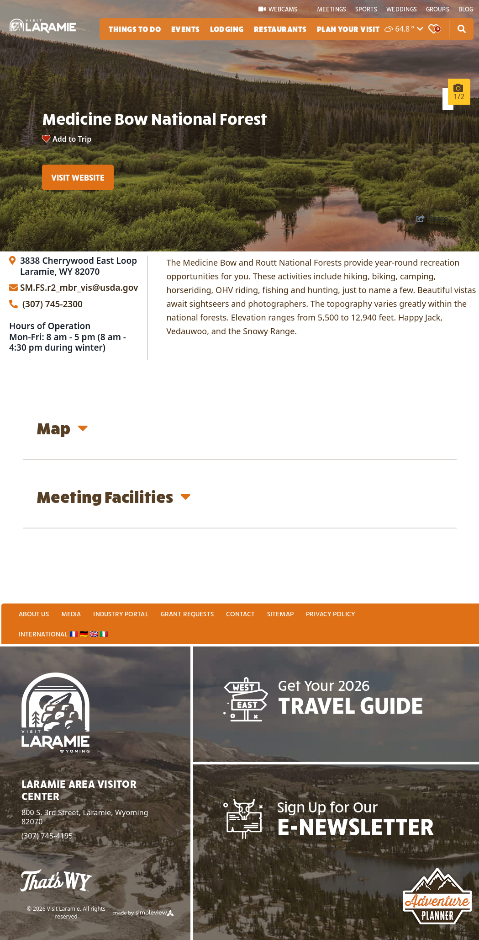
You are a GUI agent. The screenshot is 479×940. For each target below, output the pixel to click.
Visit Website (78, 193)
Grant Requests (187, 616)
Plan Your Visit (348, 28)
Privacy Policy (330, 616)
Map (62, 469)
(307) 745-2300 (46, 345)
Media (71, 616)
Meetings (331, 9)
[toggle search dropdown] (461, 28)
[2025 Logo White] (43, 20)
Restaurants (280, 28)
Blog (466, 9)
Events (185, 28)
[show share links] (432, 259)
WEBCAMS (278, 9)
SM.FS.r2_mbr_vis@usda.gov (79, 329)
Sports (366, 9)
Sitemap (280, 616)
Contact (240, 616)
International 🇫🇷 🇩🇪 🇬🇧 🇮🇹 (64, 636)
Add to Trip (72, 155)
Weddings (401, 9)
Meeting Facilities (114, 537)
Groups (437, 9)
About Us (34, 616)
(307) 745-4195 (47, 838)
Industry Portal (120, 616)
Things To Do (135, 28)
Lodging (227, 28)
